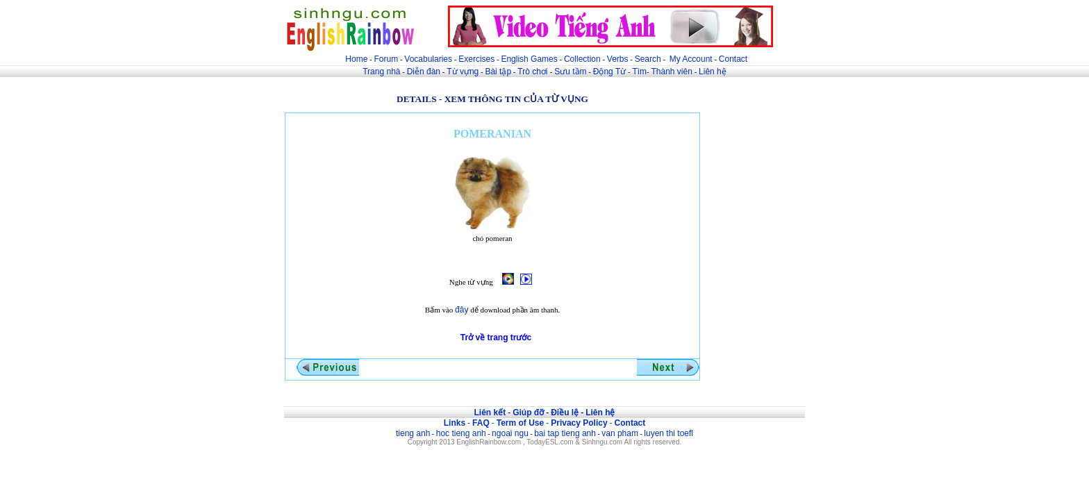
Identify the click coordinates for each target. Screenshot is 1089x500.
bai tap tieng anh (565, 433)
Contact (733, 59)
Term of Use (520, 423)
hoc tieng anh (461, 433)
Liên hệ (712, 71)
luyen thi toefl (668, 433)
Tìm (639, 71)
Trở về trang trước (495, 337)
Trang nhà (381, 71)
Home (356, 59)
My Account (691, 59)
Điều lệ (565, 412)
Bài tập (498, 71)
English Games (529, 59)
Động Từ (609, 71)
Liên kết (490, 412)
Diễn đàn (423, 71)
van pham (619, 433)
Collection (582, 59)
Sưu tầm (570, 71)
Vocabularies (428, 59)
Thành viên (671, 71)
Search (648, 59)
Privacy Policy (579, 423)
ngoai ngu (510, 433)
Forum (386, 59)
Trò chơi (533, 71)
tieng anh (413, 433)
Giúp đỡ (528, 412)
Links (454, 423)
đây (461, 310)
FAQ (481, 423)
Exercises (476, 59)
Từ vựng (463, 71)
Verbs (618, 59)
